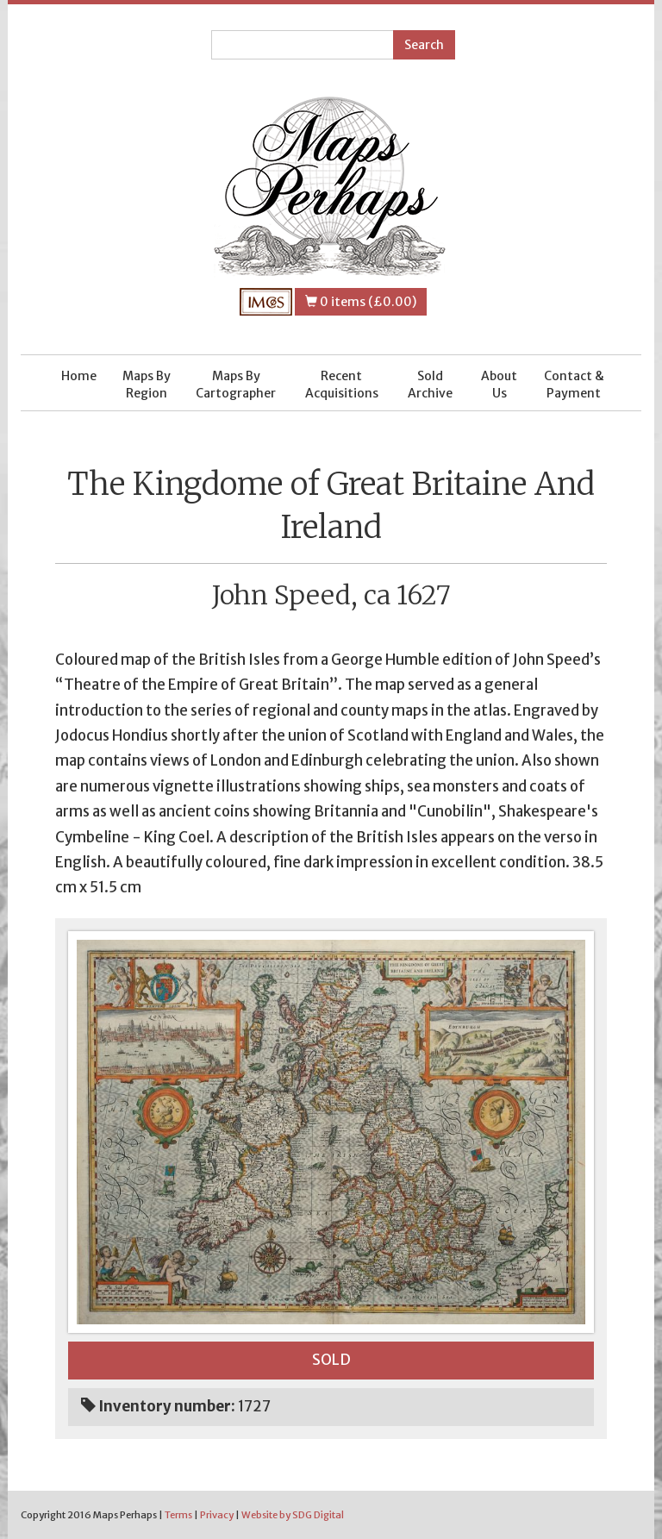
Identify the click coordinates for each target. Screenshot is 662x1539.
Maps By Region (146, 384)
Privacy (217, 1515)
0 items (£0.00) (360, 302)
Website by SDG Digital (292, 1515)
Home (79, 376)
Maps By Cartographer (236, 384)
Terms (178, 1515)
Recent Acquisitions (341, 384)
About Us (499, 384)
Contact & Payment (574, 384)
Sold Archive (430, 384)
